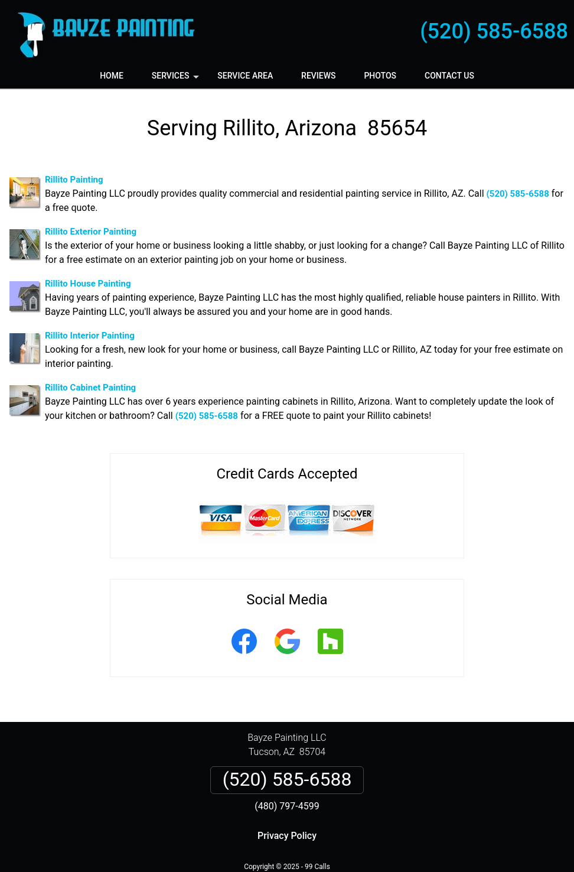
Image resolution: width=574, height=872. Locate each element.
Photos (380, 75)
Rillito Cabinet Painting (90, 387)
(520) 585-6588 (494, 31)
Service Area (245, 75)
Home (111, 75)
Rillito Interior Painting (90, 335)
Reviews (318, 75)
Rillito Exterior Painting (90, 231)
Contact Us (449, 75)
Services (176, 80)
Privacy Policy (287, 835)
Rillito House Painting (88, 283)
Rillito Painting (74, 179)
